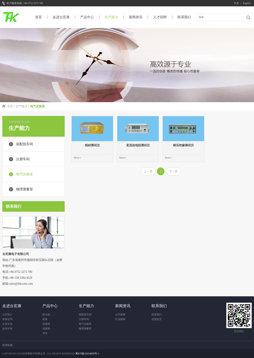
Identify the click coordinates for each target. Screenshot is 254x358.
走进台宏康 (61, 17)
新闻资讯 (135, 17)
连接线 (46, 323)
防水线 (46, 314)
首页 (38, 17)
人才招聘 (160, 17)
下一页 (173, 171)
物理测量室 (85, 328)
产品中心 (87, 17)
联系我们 (184, 17)
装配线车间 (85, 314)
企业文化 (7, 323)
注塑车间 (84, 319)
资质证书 (7, 319)
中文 (236, 3)
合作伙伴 (7, 328)
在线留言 (157, 319)
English (247, 3)
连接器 (46, 328)
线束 (45, 319)
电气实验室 (85, 323)
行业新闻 (120, 319)
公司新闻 (120, 314)
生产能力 (111, 17)
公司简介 (7, 314)
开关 (45, 333)
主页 (10, 106)
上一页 (148, 171)
